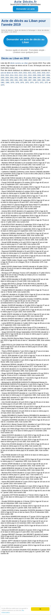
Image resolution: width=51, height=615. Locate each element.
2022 (29, 73)
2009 (34, 75)
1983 (48, 80)
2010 (30, 75)
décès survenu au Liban (19, 63)
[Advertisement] (25, 114)
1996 (43, 78)
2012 (21, 75)
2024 (20, 73)
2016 (2, 75)
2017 (48, 73)
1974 (32, 82)
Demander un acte (25, 9)
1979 (12, 82)
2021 (34, 73)
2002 (16, 78)
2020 (39, 73)
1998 (34, 78)
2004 (7, 78)
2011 (25, 75)
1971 (46, 82)
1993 (7, 80)
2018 (43, 73)
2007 (43, 75)
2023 (25, 73)
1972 (41, 82)
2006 (48, 75)
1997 (39, 78)
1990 (21, 80)
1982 (2, 82)
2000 (25, 78)
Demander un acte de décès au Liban (25, 41)
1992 (11, 80)
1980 (7, 82)
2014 (11, 75)
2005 (2, 78)
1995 (48, 78)
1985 (39, 80)
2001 (21, 78)
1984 (43, 80)
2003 (11, 78)
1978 (17, 82)
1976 (22, 82)
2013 (16, 75)
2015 (7, 75)
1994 (2, 80)
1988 (25, 80)
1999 (30, 78)
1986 (34, 80)
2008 (39, 75)
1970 (2, 85)
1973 (36, 82)
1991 (16, 80)
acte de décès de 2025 (9, 73)
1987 (30, 80)
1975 (27, 82)
